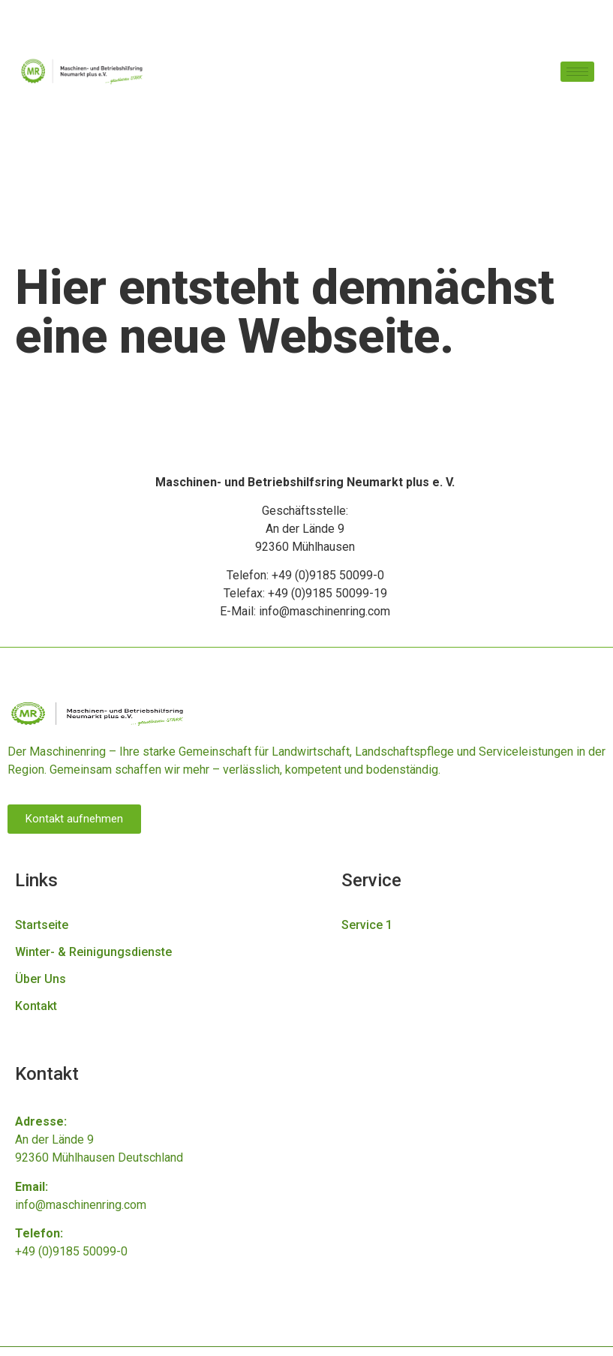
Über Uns (40, 979)
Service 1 (366, 925)
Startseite (41, 925)
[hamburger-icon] (577, 72)
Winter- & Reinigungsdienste (93, 952)
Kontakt (36, 1006)
